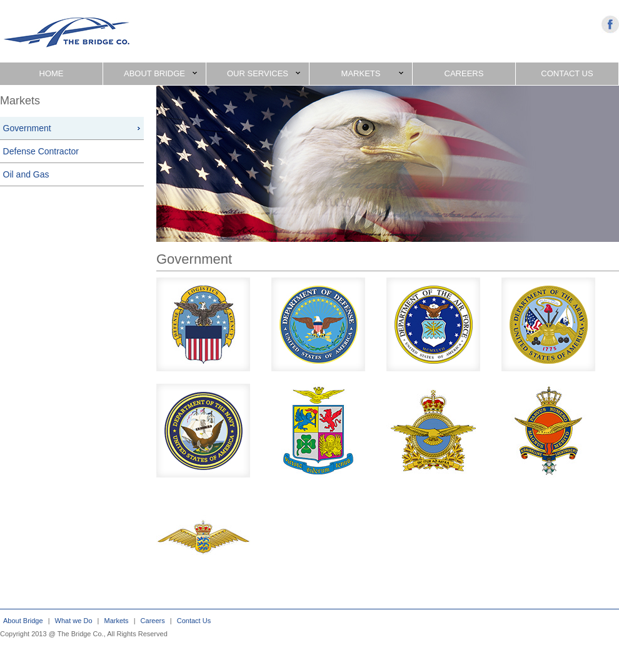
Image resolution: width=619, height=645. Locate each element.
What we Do (74, 620)
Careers (153, 620)
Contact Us (194, 620)
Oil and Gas (26, 174)
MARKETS (372, 73)
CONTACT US (567, 73)
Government (27, 128)
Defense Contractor (41, 151)
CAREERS (464, 73)
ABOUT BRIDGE (160, 73)
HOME (51, 73)
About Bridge (23, 620)
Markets (116, 620)
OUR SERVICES (263, 73)
